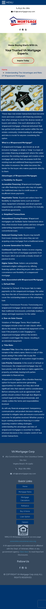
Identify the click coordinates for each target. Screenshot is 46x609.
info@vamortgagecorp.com (23, 12)
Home (4, 70)
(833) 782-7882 (23, 8)
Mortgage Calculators (25, 499)
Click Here (24, 552)
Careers (25, 523)
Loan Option (25, 517)
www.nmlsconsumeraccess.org (23, 542)
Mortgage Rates (25, 493)
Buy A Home (25, 512)
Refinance (25, 506)
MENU (9, 2)
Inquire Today (23, 61)
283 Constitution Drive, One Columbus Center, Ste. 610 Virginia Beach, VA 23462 (24, 460)
